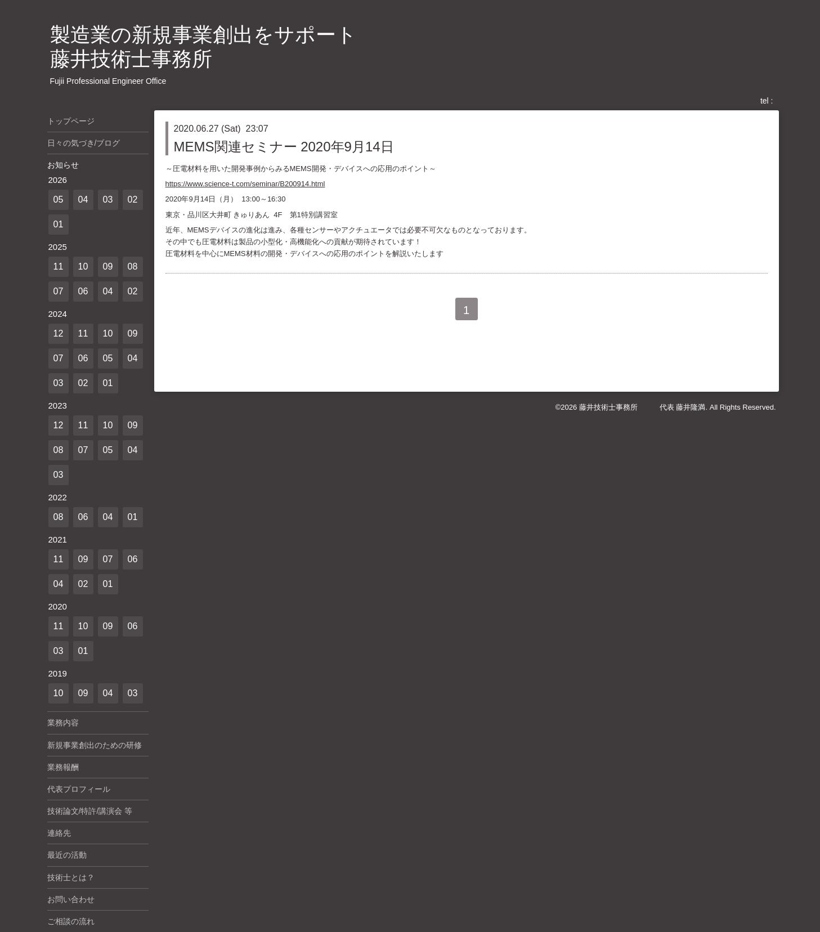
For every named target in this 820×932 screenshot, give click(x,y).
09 (108, 266)
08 (133, 266)
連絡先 (59, 832)
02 (133, 199)
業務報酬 (63, 767)
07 (58, 291)
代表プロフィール (78, 789)
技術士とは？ (71, 877)
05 (58, 199)
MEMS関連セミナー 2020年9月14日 (284, 146)
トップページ (71, 121)
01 (58, 224)
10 (83, 266)
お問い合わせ (71, 899)
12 (58, 333)
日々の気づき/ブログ (83, 142)
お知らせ (63, 164)
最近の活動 (67, 854)
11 (58, 266)
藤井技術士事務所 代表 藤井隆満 (642, 407)
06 (83, 291)
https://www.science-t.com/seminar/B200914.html (245, 184)
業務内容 (63, 722)
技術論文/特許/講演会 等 (90, 810)
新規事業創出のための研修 (94, 745)
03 (108, 199)
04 (83, 199)
